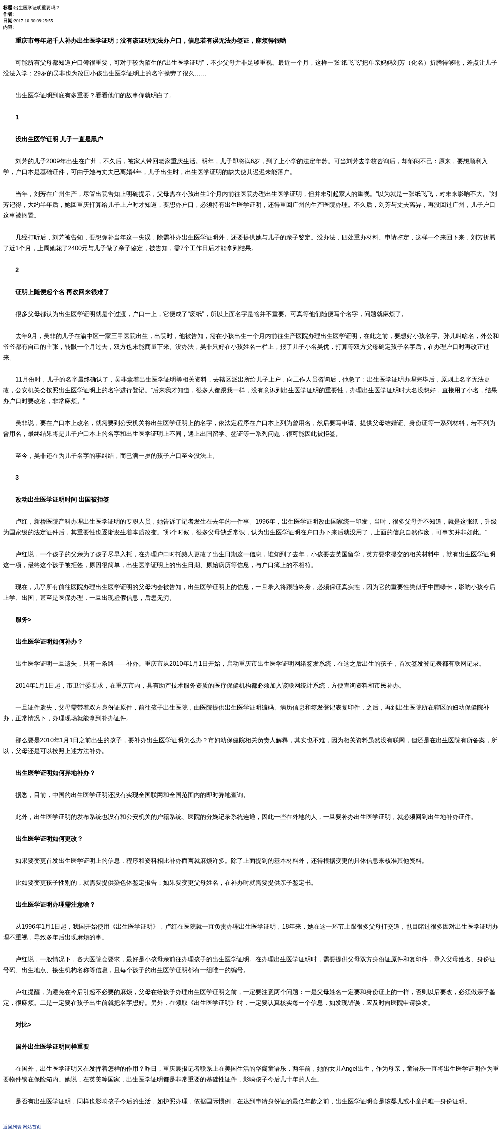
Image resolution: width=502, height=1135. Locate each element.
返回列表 (12, 1127)
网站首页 (32, 1127)
